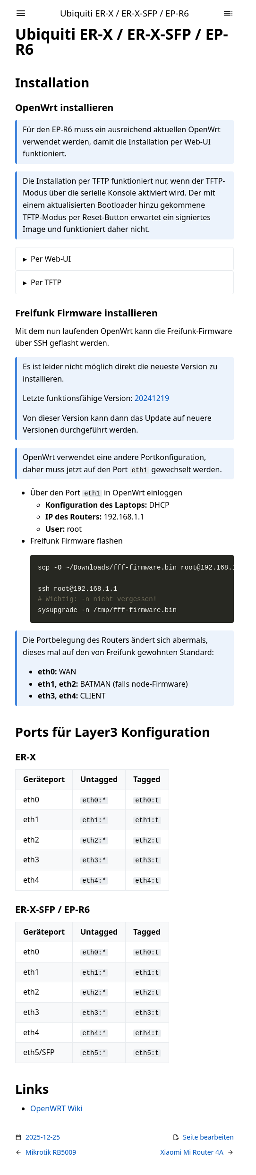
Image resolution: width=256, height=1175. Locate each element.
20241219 (152, 398)
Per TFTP (46, 282)
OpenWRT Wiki (56, 1108)
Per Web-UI (51, 259)
